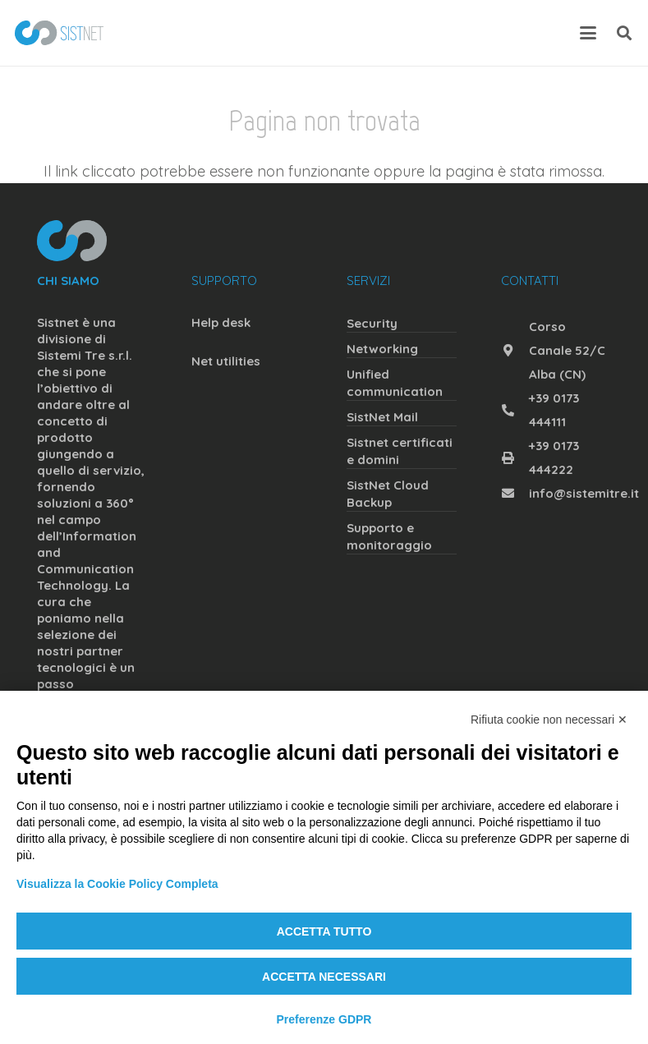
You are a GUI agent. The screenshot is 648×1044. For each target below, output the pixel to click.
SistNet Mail (382, 417)
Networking (382, 348)
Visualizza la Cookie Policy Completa (117, 883)
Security (372, 323)
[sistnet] (59, 33)
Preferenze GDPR (324, 1019)
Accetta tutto (324, 931)
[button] (588, 33)
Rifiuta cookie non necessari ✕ (549, 719)
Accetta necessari (324, 976)
